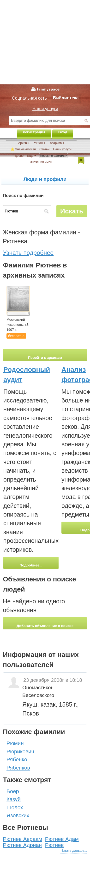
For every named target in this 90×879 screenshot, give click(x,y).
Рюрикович (20, 752)
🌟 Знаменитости (23, 149)
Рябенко (16, 759)
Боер (12, 791)
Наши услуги (62, 149)
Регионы (39, 143)
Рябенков (18, 768)
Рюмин (15, 743)
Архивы (23, 143)
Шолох (14, 807)
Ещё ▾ (31, 155)
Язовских (17, 815)
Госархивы (56, 143)
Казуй (13, 799)
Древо (19, 155)
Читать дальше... (73, 850)
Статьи (44, 149)
